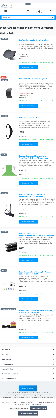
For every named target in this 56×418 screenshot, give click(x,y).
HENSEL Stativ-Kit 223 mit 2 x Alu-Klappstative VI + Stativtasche (32, 196)
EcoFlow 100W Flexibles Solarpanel (33, 79)
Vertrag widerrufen (28, 388)
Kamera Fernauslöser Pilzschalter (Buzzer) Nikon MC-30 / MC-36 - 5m (36, 312)
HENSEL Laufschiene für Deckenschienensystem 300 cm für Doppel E (36, 234)
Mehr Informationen (34, 404)
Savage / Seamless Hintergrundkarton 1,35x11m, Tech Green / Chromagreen (34, 157)
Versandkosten (39, 392)
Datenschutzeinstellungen (19, 408)
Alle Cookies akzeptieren (28, 413)
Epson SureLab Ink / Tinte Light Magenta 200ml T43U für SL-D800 (35, 273)
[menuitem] (5, 11)
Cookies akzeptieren (39, 408)
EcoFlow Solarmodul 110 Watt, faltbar (34, 40)
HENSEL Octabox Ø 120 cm (29, 117)
